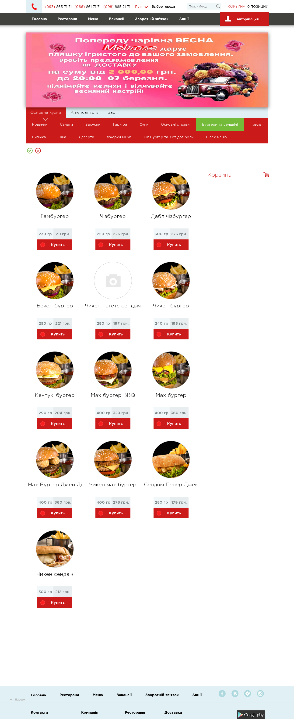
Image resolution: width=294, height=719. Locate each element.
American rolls (84, 112)
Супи (144, 124)
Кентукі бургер (55, 395)
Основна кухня (45, 114)
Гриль (256, 124)
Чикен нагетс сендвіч (113, 306)
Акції (184, 19)
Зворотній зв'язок (151, 19)
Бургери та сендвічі (220, 124)
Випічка (39, 137)
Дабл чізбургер (171, 216)
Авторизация (241, 18)
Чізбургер (113, 216)
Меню (93, 19)
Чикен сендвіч (54, 574)
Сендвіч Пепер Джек (171, 485)
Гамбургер (55, 216)
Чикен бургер (171, 306)
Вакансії (116, 19)
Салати (66, 124)
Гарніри (120, 124)
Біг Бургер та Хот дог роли (168, 137)
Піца (62, 137)
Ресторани (67, 19)
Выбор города (163, 6)
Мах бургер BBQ (113, 395)
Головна (39, 19)
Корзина (236, 7)
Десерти (86, 137)
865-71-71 (58, 7)
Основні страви (175, 124)
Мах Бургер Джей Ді (55, 485)
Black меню (216, 137)
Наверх (17, 699)
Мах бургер (171, 395)
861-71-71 (87, 7)
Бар (111, 112)
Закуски (92, 124)
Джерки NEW (119, 137)
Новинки (39, 124)
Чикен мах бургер (112, 485)
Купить (52, 245)
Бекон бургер (55, 306)
